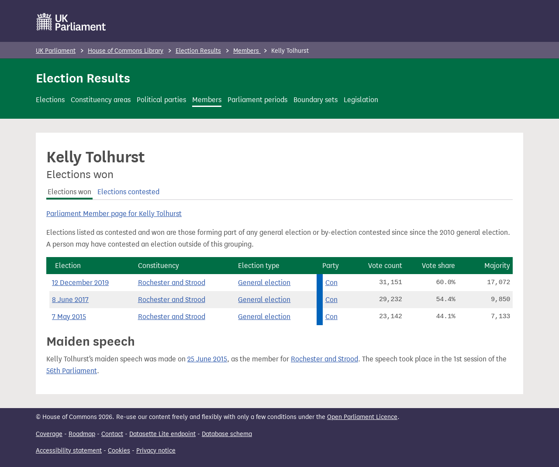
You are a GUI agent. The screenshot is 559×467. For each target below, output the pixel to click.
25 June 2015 (207, 359)
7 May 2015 (69, 316)
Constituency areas (101, 100)
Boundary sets (315, 100)
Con (331, 282)
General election (264, 282)
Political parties (161, 100)
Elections (50, 100)
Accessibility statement (69, 450)
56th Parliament (71, 371)
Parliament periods (257, 100)
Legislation (361, 100)
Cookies (119, 450)
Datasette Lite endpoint (162, 434)
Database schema (227, 434)
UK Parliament (56, 51)
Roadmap (82, 434)
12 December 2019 (80, 282)
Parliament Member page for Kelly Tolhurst (114, 213)
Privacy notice (156, 450)
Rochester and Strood (171, 282)
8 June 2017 (70, 299)
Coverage (49, 434)
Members (247, 51)
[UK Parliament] (71, 21)
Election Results (198, 51)
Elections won (69, 192)
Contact (112, 434)
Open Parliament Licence (362, 417)
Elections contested (128, 192)
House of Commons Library (125, 51)
